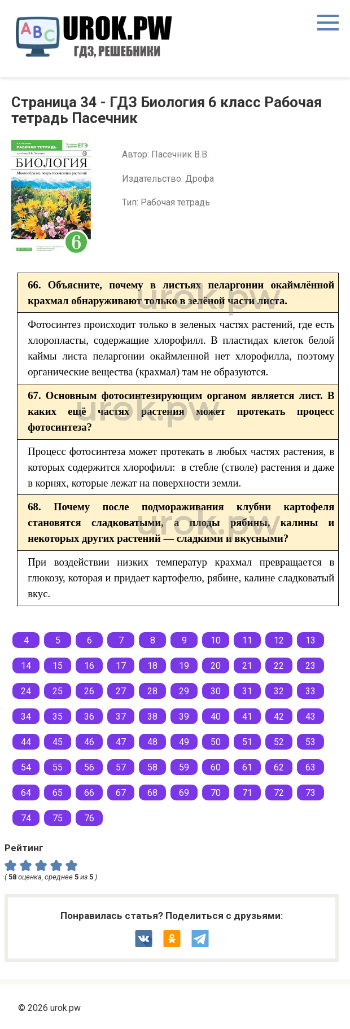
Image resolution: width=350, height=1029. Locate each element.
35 (58, 716)
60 (216, 767)
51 (247, 742)
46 (89, 742)
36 (89, 716)
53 (310, 742)
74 (26, 818)
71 (247, 792)
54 (26, 767)
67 (121, 792)
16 (89, 665)
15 (58, 665)
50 (216, 742)
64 (26, 792)
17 (121, 665)
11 (247, 640)
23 (310, 665)
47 (121, 742)
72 (279, 792)
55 (58, 767)
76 (89, 818)
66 (89, 792)
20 (216, 665)
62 (279, 767)
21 (247, 665)
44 (26, 742)
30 (216, 691)
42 (279, 716)
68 (152, 792)
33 (310, 691)
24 (26, 691)
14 (26, 665)
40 (216, 716)
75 (58, 818)
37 (121, 716)
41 (247, 716)
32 (279, 691)
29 (184, 691)
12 (279, 640)
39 (184, 716)
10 (216, 640)
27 (121, 691)
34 (26, 716)
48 (152, 742)
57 (121, 767)
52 (279, 742)
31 (247, 691)
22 (279, 665)
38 (152, 716)
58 (152, 767)
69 (184, 792)
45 (58, 742)
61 (247, 767)
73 (310, 792)
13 (310, 640)
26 (89, 691)
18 (152, 665)
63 (310, 767)
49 (184, 742)
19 (184, 665)
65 (58, 792)
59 (184, 767)
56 (89, 767)
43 (310, 716)
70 (216, 792)
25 (58, 691)
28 (152, 691)
